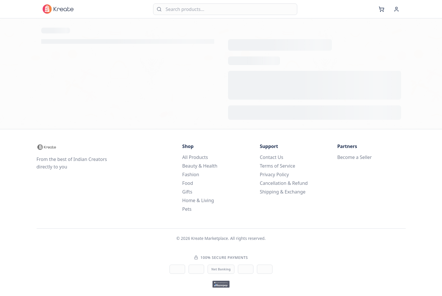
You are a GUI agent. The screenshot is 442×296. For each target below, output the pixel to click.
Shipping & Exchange (283, 192)
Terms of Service (277, 166)
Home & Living (198, 200)
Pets (186, 209)
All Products (195, 157)
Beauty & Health (199, 166)
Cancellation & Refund (284, 183)
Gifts (187, 192)
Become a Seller (354, 157)
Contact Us (271, 157)
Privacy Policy (274, 174)
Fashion (190, 174)
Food (187, 183)
